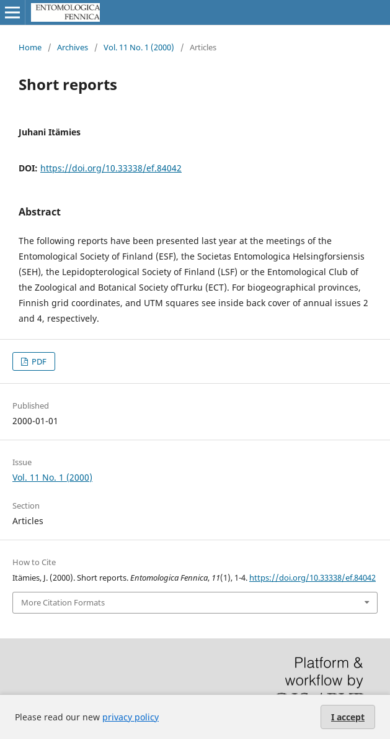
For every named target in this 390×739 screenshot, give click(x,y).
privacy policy (130, 717)
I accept (348, 717)
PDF (38, 361)
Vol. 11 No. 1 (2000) (139, 47)
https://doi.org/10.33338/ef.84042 (111, 168)
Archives (72, 47)
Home (30, 47)
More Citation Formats (63, 602)
